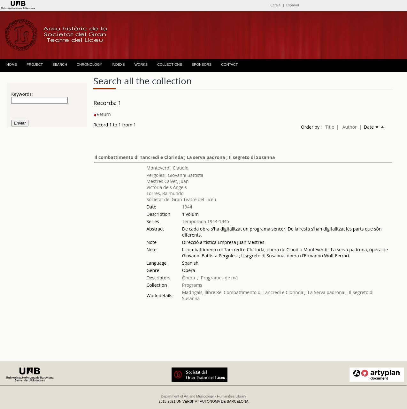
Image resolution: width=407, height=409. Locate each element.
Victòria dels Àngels (166, 187)
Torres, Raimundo (164, 193)
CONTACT (229, 64)
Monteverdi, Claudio (167, 168)
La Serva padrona (326, 292)
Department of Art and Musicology (187, 396)
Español (292, 5)
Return (102, 114)
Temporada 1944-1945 (205, 221)
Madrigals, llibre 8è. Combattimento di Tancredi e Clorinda (242, 292)
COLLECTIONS (169, 64)
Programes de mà (219, 278)
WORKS (141, 64)
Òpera (188, 278)
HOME (11, 64)
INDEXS (118, 64)
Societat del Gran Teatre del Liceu (181, 199)
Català (275, 5)
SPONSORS (201, 64)
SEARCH (59, 64)
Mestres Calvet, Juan (167, 181)
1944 (187, 207)
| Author (346, 127)
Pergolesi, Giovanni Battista (174, 175)
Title (329, 127)
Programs (192, 285)
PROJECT (35, 64)
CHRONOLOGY (89, 64)
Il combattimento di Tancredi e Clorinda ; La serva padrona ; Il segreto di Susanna (184, 157)
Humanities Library (231, 396)
